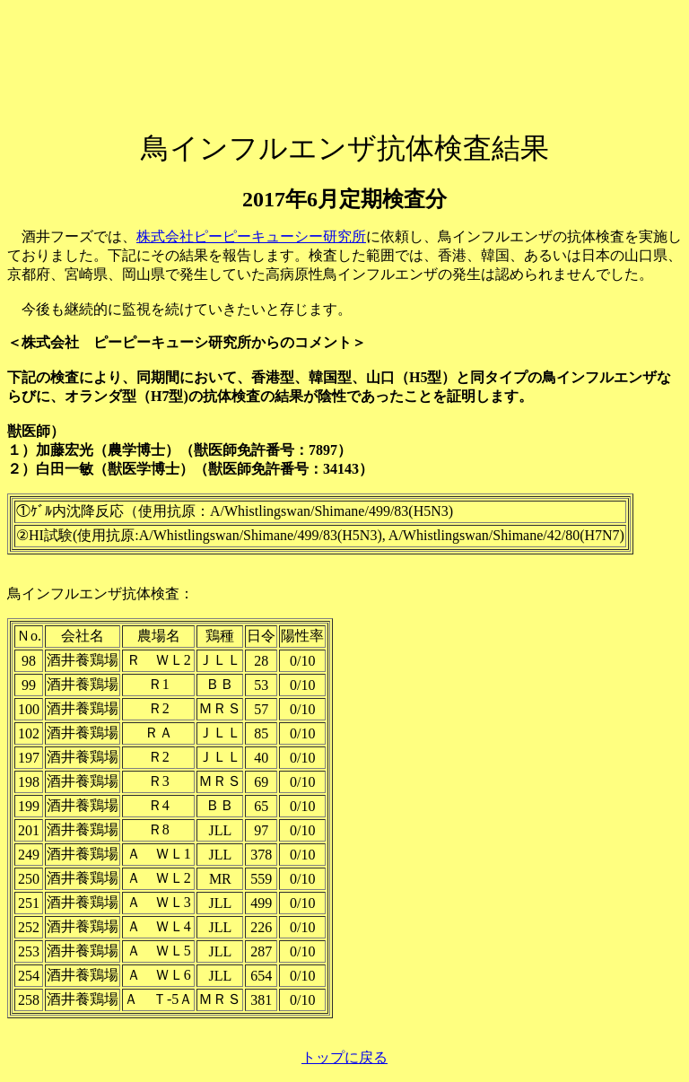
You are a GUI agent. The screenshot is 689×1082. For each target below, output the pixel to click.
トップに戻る (344, 1057)
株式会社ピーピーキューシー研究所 (251, 236)
